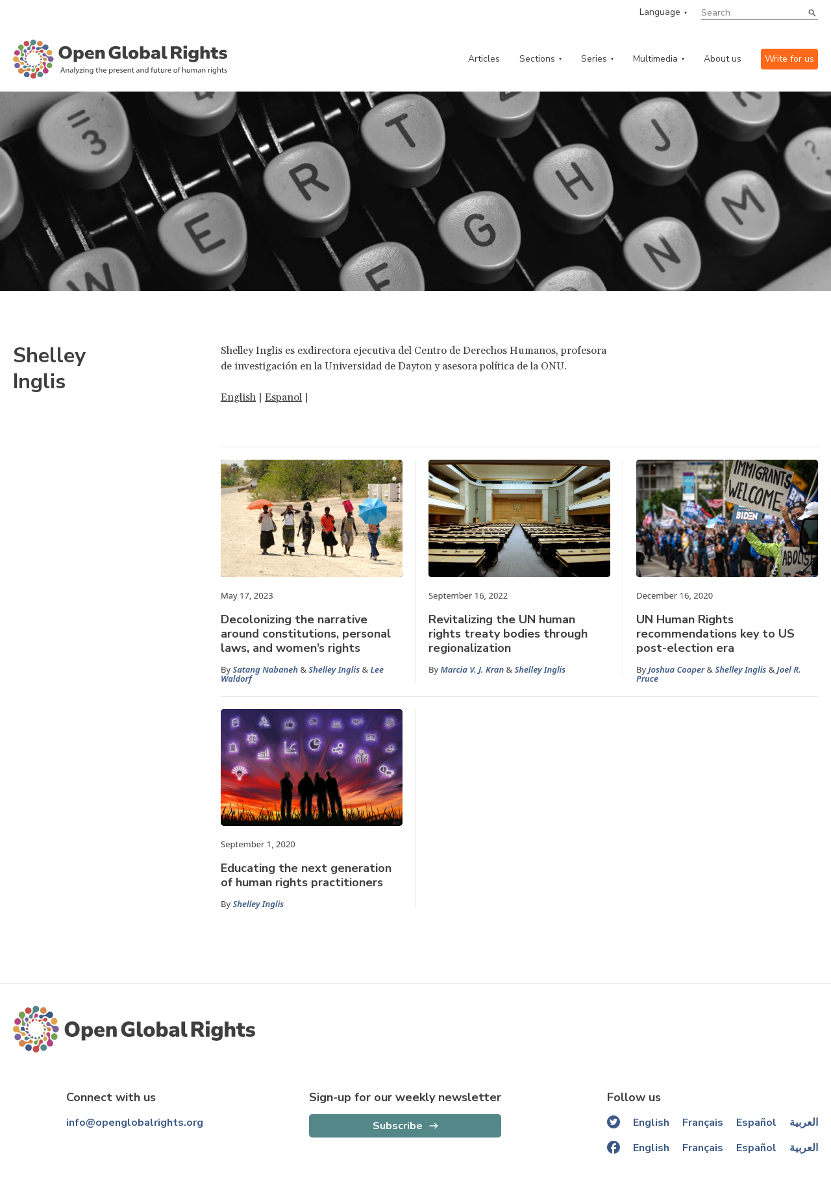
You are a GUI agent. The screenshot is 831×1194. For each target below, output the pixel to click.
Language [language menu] (659, 12)
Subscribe (398, 1126)
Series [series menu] (594, 59)
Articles (484, 59)
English (238, 397)
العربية (803, 1122)
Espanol (283, 397)
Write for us (789, 59)
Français (702, 1122)
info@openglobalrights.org (134, 1122)
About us (722, 59)
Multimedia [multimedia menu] (655, 59)
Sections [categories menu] (537, 59)
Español (756, 1122)
